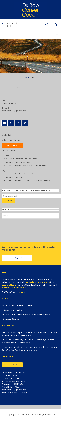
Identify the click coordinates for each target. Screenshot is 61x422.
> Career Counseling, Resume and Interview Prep (26, 314)
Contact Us (12, 365)
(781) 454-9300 (11, 387)
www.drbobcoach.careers (14, 392)
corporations (9, 285)
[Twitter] (25, 123)
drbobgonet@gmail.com (14, 110)
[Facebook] (5, 123)
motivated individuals (14, 288)
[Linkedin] (18, 123)
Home (27, 77)
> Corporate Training (12, 310)
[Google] (11, 123)
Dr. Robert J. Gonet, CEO (14, 372)
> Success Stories (10, 319)
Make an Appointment (17, 258)
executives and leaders (37, 282)
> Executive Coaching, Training (17, 305)
